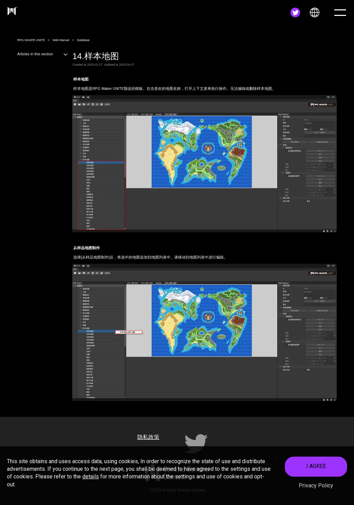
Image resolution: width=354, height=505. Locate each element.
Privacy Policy (316, 487)
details (90, 478)
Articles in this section (42, 54)
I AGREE (316, 468)
